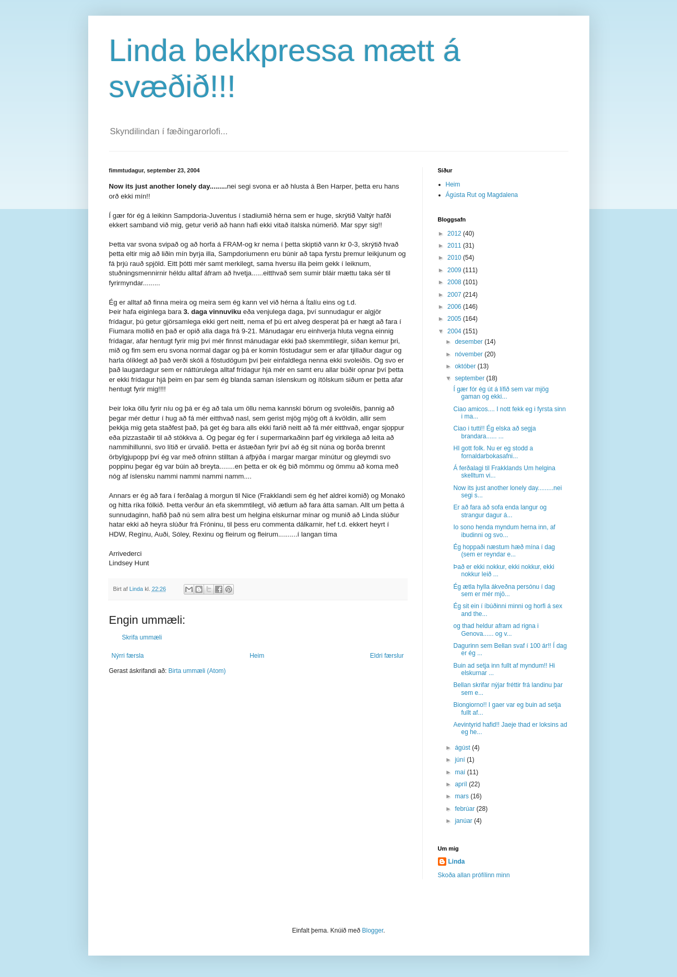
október (466, 366)
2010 (455, 257)
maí (461, 772)
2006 (455, 306)
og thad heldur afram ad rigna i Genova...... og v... (495, 629)
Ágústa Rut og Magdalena (482, 195)
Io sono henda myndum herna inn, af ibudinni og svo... (504, 531)
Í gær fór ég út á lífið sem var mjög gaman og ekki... (501, 393)
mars (462, 796)
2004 (455, 331)
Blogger (373, 930)
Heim (257, 655)
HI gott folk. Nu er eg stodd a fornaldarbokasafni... (493, 452)
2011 (455, 245)
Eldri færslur (387, 655)
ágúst (463, 747)
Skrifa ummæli (142, 637)
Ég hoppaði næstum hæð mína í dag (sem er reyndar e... (504, 550)
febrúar (465, 808)
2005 (455, 318)
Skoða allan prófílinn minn (474, 875)
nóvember (469, 354)
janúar (464, 820)
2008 (455, 282)
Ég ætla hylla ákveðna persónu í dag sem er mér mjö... (504, 590)
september (470, 378)
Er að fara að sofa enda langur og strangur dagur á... (500, 511)
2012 (455, 233)
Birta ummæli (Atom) (197, 670)
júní (461, 759)
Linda (456, 861)
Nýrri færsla (128, 655)
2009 (455, 270)
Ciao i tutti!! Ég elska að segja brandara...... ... (494, 432)
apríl (462, 784)
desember (469, 341)
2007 (455, 294)
